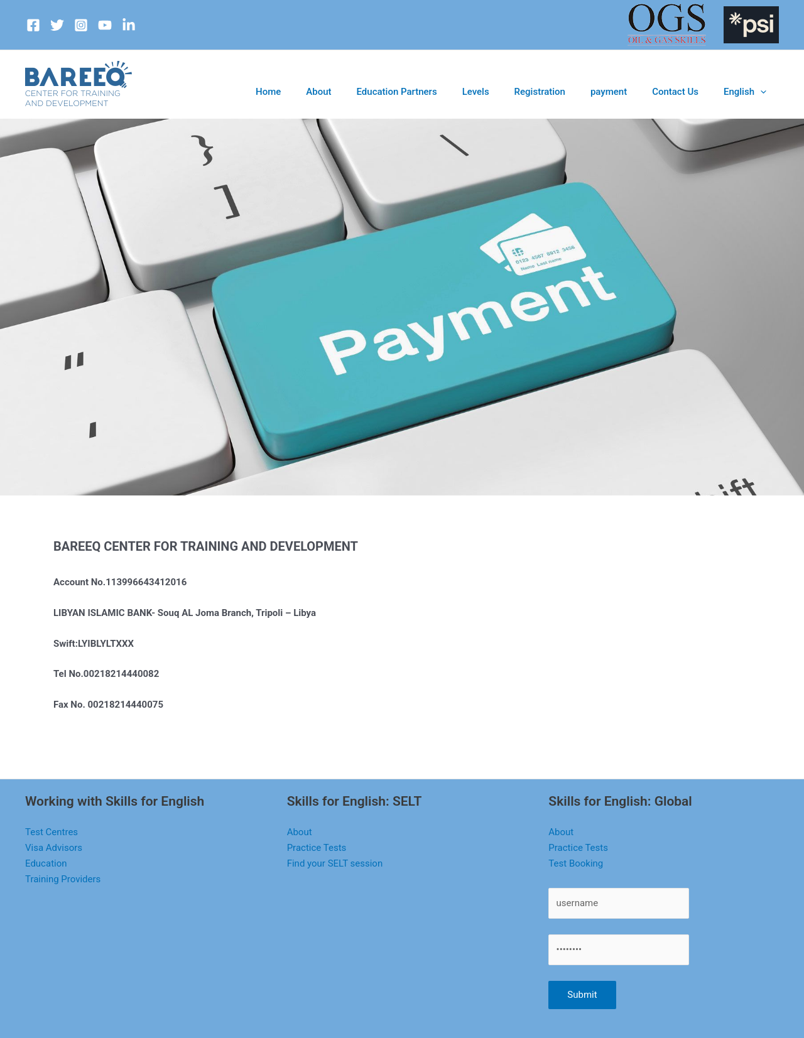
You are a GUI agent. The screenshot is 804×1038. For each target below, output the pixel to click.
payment (634, 92)
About (387, 92)
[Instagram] (81, 25)
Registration (576, 92)
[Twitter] (57, 25)
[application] (764, 92)
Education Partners (454, 92)
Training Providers (62, 879)
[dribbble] (129, 25)
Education (46, 863)
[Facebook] (33, 25)
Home (346, 92)
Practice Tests (317, 847)
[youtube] (105, 25)
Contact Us (690, 92)
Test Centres (51, 832)
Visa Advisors (53, 847)
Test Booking (575, 863)
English (750, 92)
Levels (522, 92)
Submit (582, 994)
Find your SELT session (335, 863)
